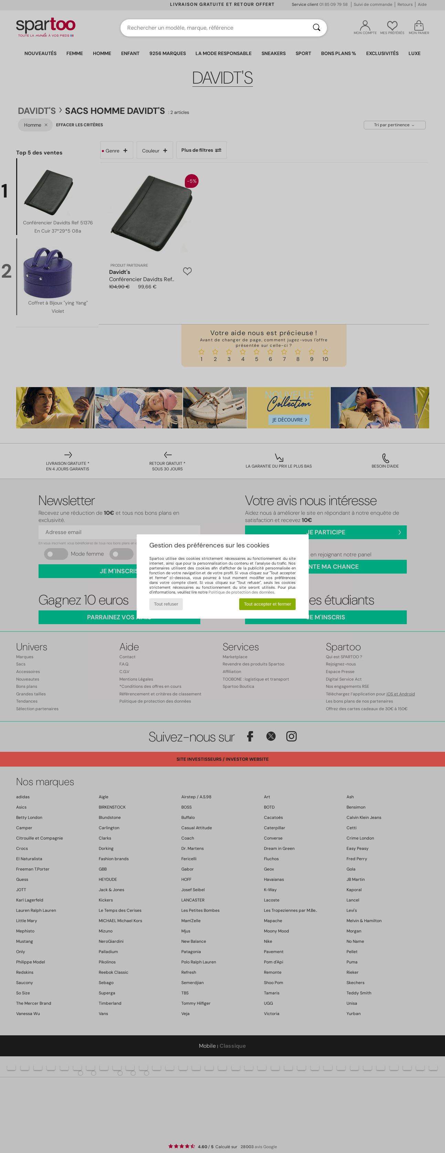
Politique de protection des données (241, 592)
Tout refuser (166, 604)
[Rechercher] (317, 27)
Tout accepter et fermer (267, 604)
